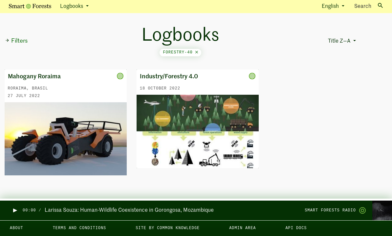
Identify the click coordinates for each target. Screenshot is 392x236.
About (16, 228)
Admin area (242, 228)
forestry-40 (180, 52)
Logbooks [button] (72, 6)
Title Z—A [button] (340, 41)
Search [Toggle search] (368, 6)
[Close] (196, 52)
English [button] (331, 6)
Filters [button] (16, 41)
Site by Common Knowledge (168, 228)
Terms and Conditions (79, 228)
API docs (296, 228)
